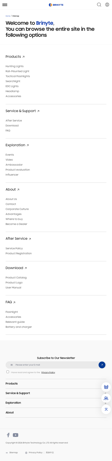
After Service (14, 120)
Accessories (13, 96)
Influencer (12, 175)
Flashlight (12, 312)
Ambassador (14, 165)
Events (10, 155)
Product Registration (19, 253)
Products (12, 383)
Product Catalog (16, 277)
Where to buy (14, 219)
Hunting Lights (15, 66)
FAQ (8, 130)
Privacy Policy (48, 373)
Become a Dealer (16, 224)
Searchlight (13, 81)
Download (12, 125)
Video (9, 160)
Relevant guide (15, 322)
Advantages (14, 214)
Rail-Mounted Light (17, 71)
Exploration (13, 402)
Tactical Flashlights (18, 76)
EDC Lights (12, 86)
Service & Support (18, 393)
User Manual (13, 287)
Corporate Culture (17, 209)
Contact (11, 204)
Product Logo (14, 282)
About (10, 412)
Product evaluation (18, 170)
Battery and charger (19, 327)
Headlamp (12, 91)
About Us (11, 199)
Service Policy (14, 248)
